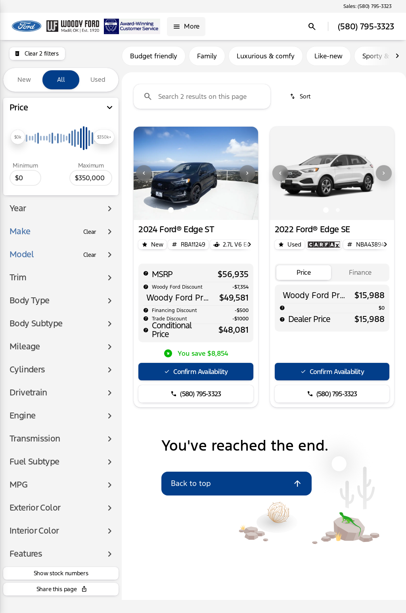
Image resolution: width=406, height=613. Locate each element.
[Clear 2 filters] (37, 53)
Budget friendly (153, 59)
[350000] (90, 178)
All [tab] (61, 79)
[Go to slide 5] (218, 213)
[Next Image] (397, 59)
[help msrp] (146, 276)
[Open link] (324, 248)
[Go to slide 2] (183, 213)
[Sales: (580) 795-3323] (367, 6)
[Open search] (312, 26)
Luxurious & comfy (266, 59)
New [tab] (24, 79)
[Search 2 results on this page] (202, 99)
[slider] (18, 137)
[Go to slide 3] (194, 213)
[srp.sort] (301, 99)
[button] (143, 176)
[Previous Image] (144, 177)
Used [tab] (97, 79)
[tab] (303, 275)
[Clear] (90, 232)
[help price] (146, 333)
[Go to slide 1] (171, 213)
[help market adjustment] (146, 289)
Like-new (328, 59)
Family (207, 59)
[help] (146, 313)
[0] (25, 178)
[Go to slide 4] (206, 213)
